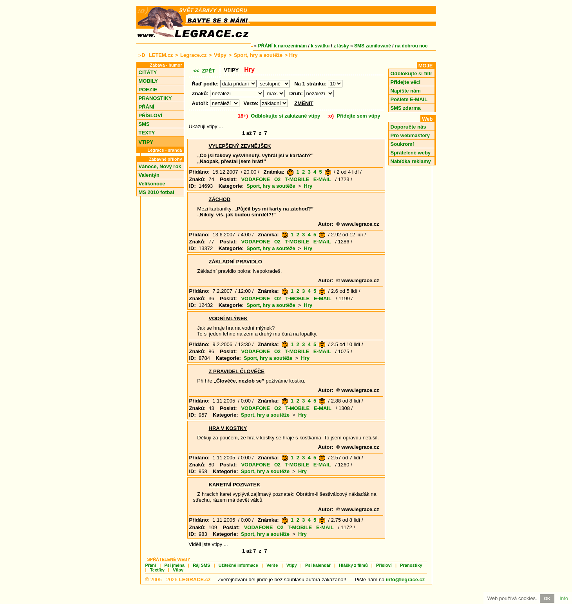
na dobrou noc (411, 46)
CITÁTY (148, 72)
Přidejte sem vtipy (358, 116)
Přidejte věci (406, 82)
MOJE (425, 66)
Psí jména (174, 565)
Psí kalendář (318, 565)
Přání (150, 565)
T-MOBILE (297, 179)
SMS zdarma (406, 108)
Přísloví (384, 565)
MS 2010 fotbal (156, 192)
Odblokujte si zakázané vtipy (285, 116)
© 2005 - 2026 (178, 579)
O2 (277, 179)
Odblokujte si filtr (412, 73)
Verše (272, 565)
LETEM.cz (161, 55)
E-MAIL (322, 179)
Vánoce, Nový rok (160, 166)
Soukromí (402, 144)
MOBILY (148, 81)
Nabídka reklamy (411, 161)
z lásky (341, 46)
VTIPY (146, 142)
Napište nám (406, 91)
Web (427, 119)
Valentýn (149, 175)
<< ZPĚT (204, 71)
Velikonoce (152, 184)
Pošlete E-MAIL (409, 99)
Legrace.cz (193, 55)
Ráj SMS (201, 565)
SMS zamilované (372, 46)
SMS (144, 124)
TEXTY (147, 133)
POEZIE (148, 90)
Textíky (157, 570)
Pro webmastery (410, 135)
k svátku (320, 46)
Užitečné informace (238, 565)
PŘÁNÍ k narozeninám (282, 46)
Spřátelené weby (411, 153)
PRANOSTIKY (155, 98)
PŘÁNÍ (146, 107)
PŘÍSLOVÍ (151, 115)
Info (563, 598)
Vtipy (220, 55)
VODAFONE (255, 179)
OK (547, 598)
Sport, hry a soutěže (258, 55)
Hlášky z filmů (353, 565)
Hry (308, 186)
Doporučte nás (408, 127)
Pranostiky (411, 565)
